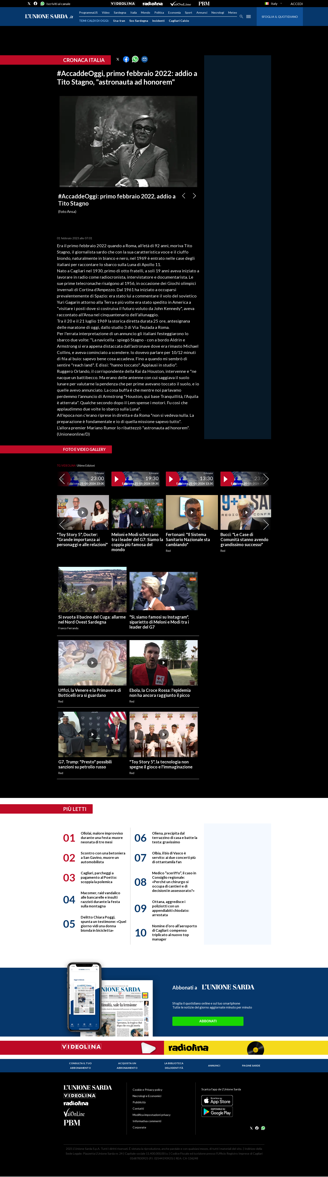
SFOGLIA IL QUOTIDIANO (280, 16)
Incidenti (158, 20)
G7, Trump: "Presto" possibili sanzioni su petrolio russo (85, 764)
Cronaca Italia (84, 60)
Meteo (232, 12)
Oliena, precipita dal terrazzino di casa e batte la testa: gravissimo (174, 837)
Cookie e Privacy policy (147, 1089)
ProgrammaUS (88, 12)
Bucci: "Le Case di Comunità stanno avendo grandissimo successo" (244, 539)
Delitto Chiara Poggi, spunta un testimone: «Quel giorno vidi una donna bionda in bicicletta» (103, 924)
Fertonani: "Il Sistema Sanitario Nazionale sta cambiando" (188, 539)
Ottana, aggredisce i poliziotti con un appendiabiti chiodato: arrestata (170, 908)
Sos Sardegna (138, 20)
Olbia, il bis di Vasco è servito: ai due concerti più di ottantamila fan (174, 857)
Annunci (201, 12)
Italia (133, 12)
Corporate (139, 1127)
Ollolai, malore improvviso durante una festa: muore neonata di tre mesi (102, 837)
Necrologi (217, 12)
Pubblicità (139, 1102)
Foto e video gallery (84, 449)
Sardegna (120, 12)
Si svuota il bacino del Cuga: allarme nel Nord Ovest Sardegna (92, 619)
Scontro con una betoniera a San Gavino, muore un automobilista (103, 857)
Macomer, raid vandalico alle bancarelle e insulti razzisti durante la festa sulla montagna (100, 899)
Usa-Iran (119, 20)
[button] (118, 59)
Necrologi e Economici (147, 1096)
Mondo (145, 12)
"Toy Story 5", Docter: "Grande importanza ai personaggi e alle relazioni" (82, 539)
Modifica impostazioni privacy (151, 1115)
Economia (174, 12)
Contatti (138, 1108)
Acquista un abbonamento (127, 1065)
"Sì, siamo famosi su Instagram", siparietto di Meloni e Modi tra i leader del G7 (159, 621)
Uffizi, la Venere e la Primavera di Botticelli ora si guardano (89, 693)
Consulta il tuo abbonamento (80, 1065)
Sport (188, 12)
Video (106, 12)
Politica (159, 12)
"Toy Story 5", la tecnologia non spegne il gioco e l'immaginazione (160, 764)
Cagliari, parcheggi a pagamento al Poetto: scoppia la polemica (99, 877)
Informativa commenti (147, 1121)
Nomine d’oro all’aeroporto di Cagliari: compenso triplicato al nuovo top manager (174, 932)
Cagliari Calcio (179, 20)
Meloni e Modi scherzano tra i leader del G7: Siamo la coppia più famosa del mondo (137, 542)
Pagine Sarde (251, 1065)
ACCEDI (297, 4)
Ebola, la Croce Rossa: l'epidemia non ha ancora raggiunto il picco (160, 693)
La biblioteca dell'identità (173, 1065)
